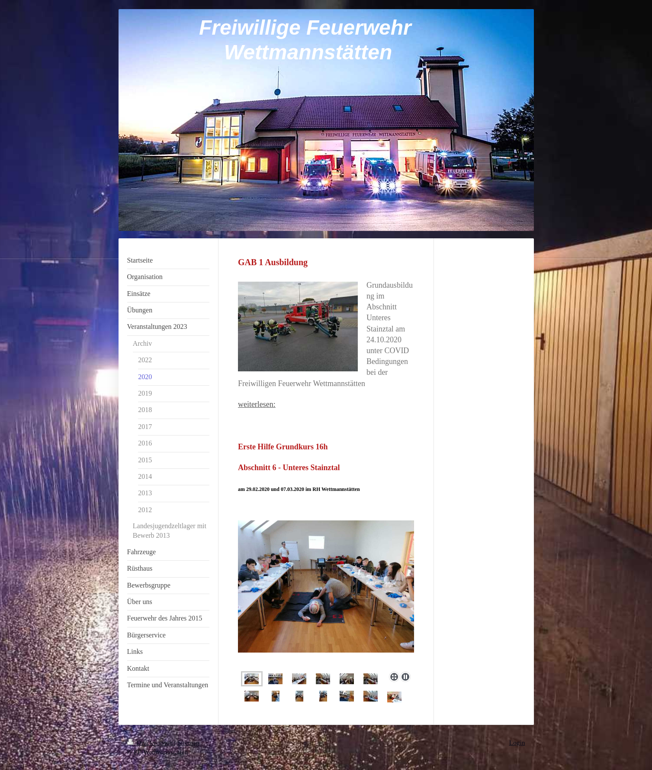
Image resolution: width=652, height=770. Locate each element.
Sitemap (188, 742)
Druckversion (150, 742)
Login (517, 742)
